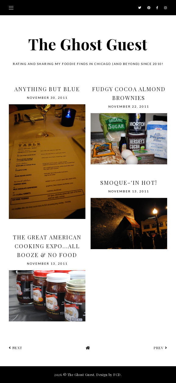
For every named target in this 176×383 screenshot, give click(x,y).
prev (160, 347)
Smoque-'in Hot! (128, 182)
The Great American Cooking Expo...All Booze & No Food (47, 246)
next (16, 347)
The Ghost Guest (88, 44)
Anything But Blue (47, 89)
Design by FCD (108, 374)
